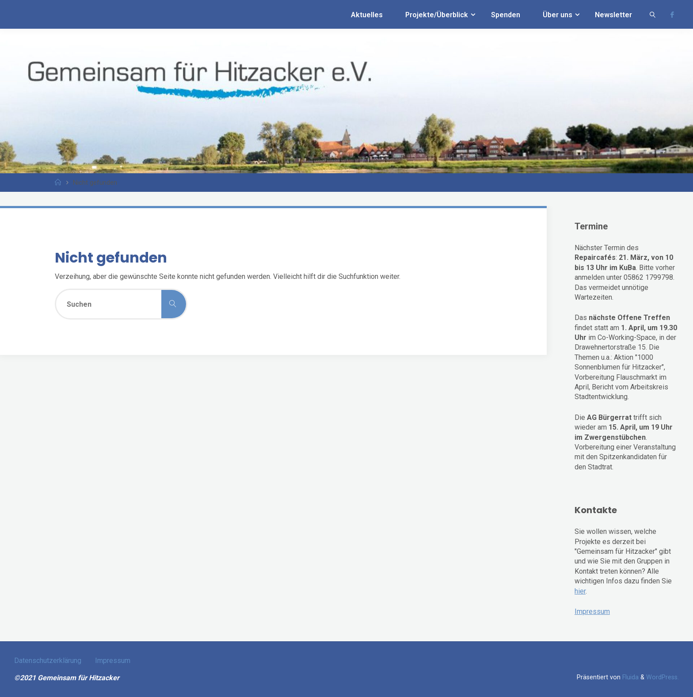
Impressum (592, 611)
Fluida (630, 677)
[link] (652, 14)
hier (580, 591)
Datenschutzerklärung (47, 660)
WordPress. (662, 677)
